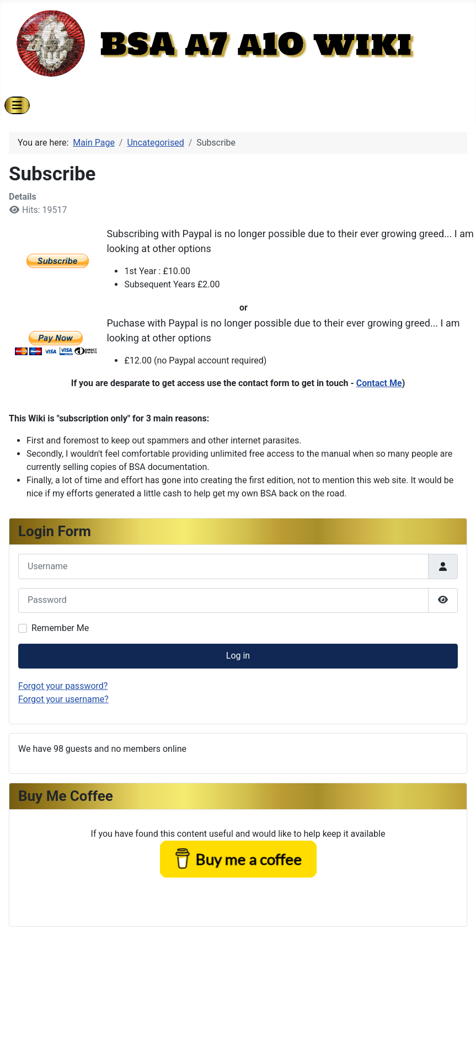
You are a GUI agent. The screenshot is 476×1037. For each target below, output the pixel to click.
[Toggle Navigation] (17, 105)
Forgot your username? (63, 699)
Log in (238, 655)
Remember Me (60, 628)
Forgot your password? (63, 686)
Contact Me (379, 383)
